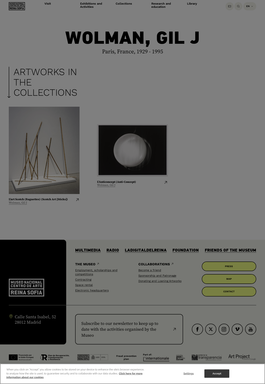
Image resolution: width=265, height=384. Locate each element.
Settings (188, 376)
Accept (217, 376)
